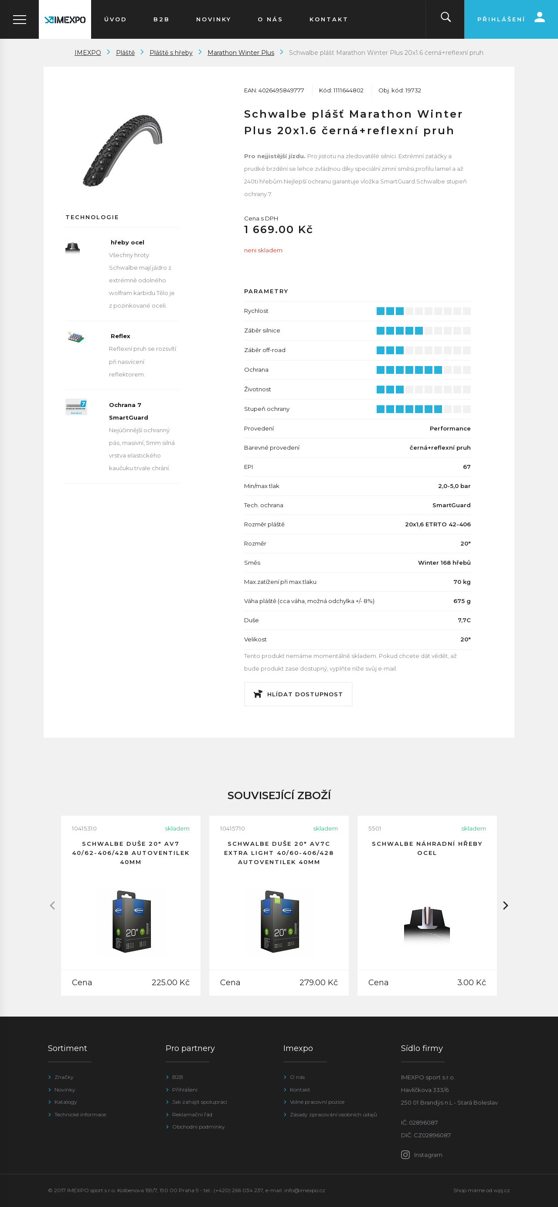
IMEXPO (88, 53)
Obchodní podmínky (198, 1126)
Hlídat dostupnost (305, 694)
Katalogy (65, 1102)
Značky (64, 1077)
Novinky (64, 1089)
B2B (177, 1077)
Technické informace (80, 1114)
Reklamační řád (192, 1114)
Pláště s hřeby (171, 53)
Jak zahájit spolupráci (199, 1102)
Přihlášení (184, 1089)
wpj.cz (501, 1190)
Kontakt (300, 1089)
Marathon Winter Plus (241, 53)
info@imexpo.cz (304, 1190)
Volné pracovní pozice (317, 1102)
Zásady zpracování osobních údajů (333, 1114)
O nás (297, 1077)
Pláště (125, 53)
